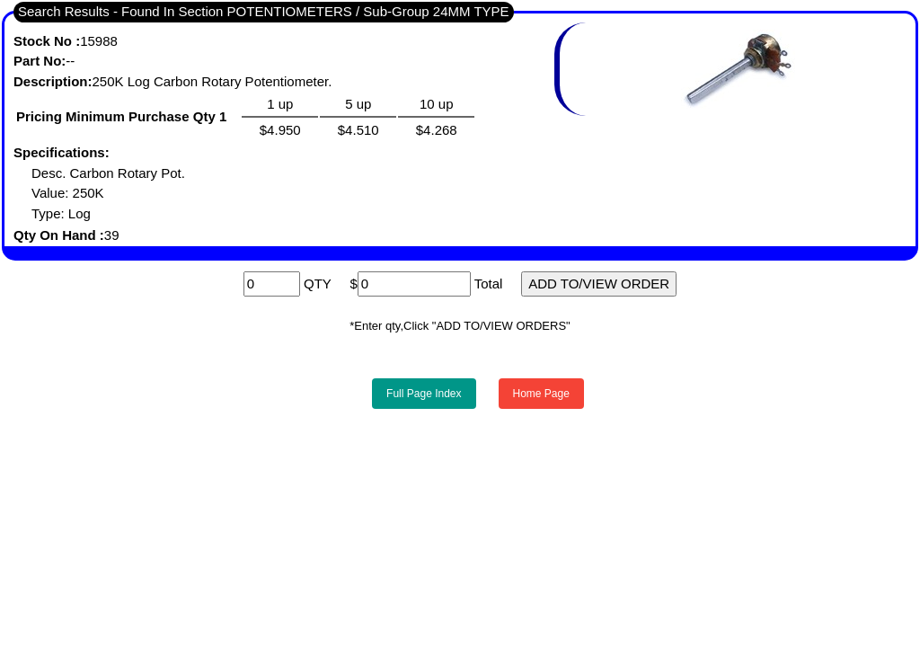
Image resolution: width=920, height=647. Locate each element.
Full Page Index (423, 393)
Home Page (541, 393)
